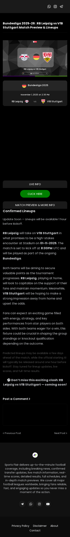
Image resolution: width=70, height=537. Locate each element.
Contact (35, 530)
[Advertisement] (35, 143)
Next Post (59, 433)
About (54, 526)
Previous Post (13, 433)
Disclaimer (40, 526)
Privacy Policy (20, 526)
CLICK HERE (35, 194)
